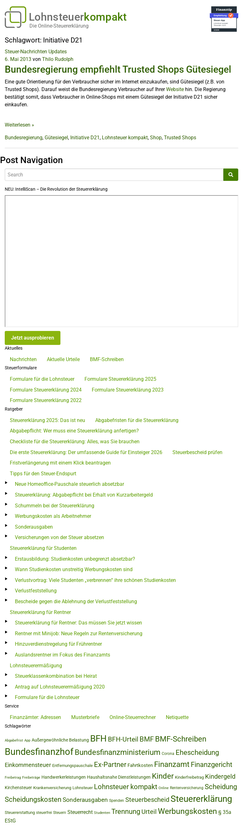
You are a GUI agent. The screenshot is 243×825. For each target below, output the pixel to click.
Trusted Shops (180, 138)
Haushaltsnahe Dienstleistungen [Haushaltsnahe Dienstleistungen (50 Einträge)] (119, 777)
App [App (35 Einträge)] (27, 740)
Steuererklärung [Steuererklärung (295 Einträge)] (201, 799)
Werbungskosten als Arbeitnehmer (53, 516)
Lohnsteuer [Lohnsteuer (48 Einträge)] (82, 787)
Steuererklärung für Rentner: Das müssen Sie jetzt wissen (78, 623)
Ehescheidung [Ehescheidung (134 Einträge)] (197, 752)
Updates (57, 52)
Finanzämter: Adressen (35, 717)
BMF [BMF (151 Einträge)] (147, 739)
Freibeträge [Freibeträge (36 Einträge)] (31, 778)
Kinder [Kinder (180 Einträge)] (163, 776)
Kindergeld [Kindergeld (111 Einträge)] (220, 776)
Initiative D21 (85, 138)
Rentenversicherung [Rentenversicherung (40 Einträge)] (186, 788)
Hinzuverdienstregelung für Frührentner (58, 644)
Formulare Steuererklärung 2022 (46, 400)
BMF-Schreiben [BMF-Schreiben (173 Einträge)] (180, 739)
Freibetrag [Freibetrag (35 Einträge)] (13, 778)
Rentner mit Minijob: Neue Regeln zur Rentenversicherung (78, 633)
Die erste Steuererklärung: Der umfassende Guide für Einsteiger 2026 (86, 452)
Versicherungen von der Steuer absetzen (59, 537)
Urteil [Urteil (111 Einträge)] (149, 811)
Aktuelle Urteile (63, 359)
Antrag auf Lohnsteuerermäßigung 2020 (60, 687)
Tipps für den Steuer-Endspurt (43, 474)
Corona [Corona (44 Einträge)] (168, 753)
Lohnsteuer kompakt (125, 138)
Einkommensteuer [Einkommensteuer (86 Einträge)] (28, 765)
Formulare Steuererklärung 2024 (46, 390)
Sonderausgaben (34, 527)
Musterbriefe (85, 717)
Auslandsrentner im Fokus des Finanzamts (62, 655)
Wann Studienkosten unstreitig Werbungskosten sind (74, 569)
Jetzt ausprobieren (32, 338)
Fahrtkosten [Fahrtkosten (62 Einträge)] (140, 765)
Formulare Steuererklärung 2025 (120, 379)
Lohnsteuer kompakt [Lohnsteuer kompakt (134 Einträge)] (125, 787)
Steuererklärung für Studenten (43, 548)
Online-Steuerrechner (132, 717)
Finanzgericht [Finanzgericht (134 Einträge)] (211, 765)
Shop (156, 138)
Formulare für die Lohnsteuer (42, 379)
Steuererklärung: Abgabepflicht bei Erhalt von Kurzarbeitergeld (84, 495)
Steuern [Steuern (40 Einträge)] (59, 812)
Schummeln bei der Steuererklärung (54, 506)
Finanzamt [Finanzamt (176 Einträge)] (172, 764)
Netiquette (177, 717)
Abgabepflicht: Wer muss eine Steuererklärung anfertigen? (74, 431)
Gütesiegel (56, 138)
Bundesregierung (23, 138)
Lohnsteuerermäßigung (36, 666)
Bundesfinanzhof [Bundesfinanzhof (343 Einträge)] (39, 751)
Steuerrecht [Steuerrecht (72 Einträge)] (80, 812)
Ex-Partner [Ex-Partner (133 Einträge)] (110, 765)
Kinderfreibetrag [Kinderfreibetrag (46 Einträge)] (189, 777)
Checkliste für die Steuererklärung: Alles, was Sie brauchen (75, 442)
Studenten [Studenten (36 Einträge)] (102, 813)
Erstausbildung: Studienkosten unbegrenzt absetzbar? (75, 559)
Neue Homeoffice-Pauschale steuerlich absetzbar (69, 484)
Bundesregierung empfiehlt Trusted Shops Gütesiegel (118, 69)
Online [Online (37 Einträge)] (164, 788)
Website (175, 89)
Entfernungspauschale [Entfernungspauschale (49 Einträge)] (72, 765)
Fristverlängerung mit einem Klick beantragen (60, 463)
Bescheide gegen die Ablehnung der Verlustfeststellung (76, 601)
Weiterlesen (19, 125)
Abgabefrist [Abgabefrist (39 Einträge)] (14, 740)
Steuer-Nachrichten (26, 52)
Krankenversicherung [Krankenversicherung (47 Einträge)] (52, 787)
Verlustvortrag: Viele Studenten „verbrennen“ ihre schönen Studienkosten (95, 580)
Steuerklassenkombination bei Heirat (56, 676)
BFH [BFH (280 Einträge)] (98, 738)
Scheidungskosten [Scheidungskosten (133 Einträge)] (33, 799)
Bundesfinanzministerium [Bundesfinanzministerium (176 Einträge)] (117, 752)
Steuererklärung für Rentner (40, 612)
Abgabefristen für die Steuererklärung (136, 420)
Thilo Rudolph (57, 59)
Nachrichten (23, 359)
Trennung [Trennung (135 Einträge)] (125, 811)
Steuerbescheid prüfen (197, 452)
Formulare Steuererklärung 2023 (128, 390)
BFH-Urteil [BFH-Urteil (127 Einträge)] (123, 739)
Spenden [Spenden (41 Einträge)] (116, 800)
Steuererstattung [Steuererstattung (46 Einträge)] (20, 812)
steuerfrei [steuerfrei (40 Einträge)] (44, 812)
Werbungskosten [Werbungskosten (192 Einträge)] (187, 811)
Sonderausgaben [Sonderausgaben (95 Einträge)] (85, 799)
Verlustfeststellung (36, 591)
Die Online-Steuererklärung (59, 26)
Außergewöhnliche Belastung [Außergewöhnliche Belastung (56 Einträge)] (60, 740)
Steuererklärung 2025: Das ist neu (47, 420)
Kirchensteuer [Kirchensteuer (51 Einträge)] (18, 787)
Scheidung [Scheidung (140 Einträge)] (221, 787)
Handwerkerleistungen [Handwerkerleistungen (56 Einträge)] (63, 777)
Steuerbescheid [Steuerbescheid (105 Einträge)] (147, 799)
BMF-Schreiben (107, 359)
